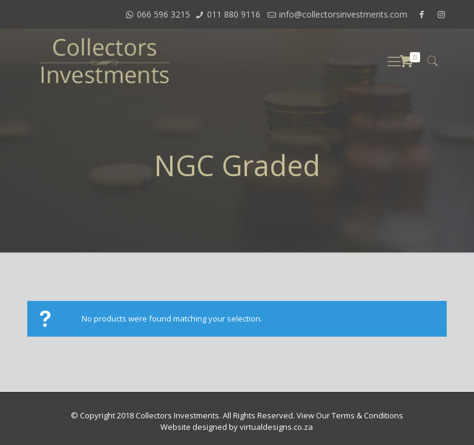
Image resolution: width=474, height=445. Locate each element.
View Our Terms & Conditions (350, 415)
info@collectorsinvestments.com (343, 14)
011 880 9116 (233, 14)
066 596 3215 (163, 14)
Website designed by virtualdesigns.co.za (236, 426)
